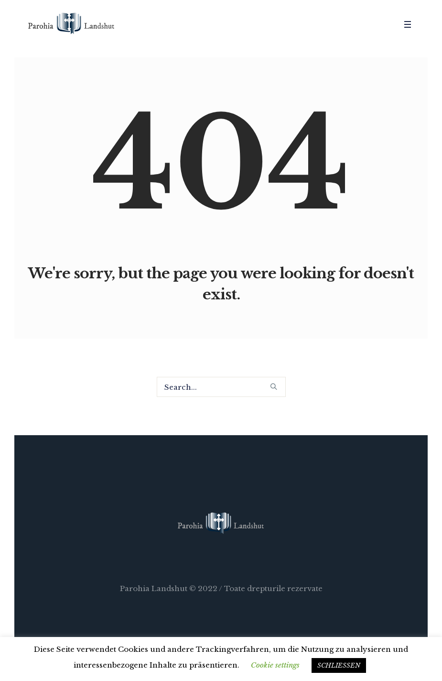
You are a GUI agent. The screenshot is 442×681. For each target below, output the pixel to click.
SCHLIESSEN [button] (338, 665)
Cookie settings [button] (275, 665)
